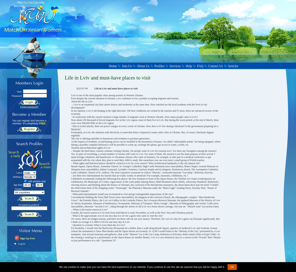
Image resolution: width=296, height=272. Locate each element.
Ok (232, 267)
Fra (31, 2)
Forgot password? (29, 107)
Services (175, 66)
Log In (21, 243)
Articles (233, 66)
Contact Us (215, 66)
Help (189, 66)
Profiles (159, 66)
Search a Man (40, 160)
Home (113, 66)
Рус (25, 2)
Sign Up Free (27, 238)
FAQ (200, 66)
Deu (42, 2)
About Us (143, 66)
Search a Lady (19, 160)
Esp (36, 2)
